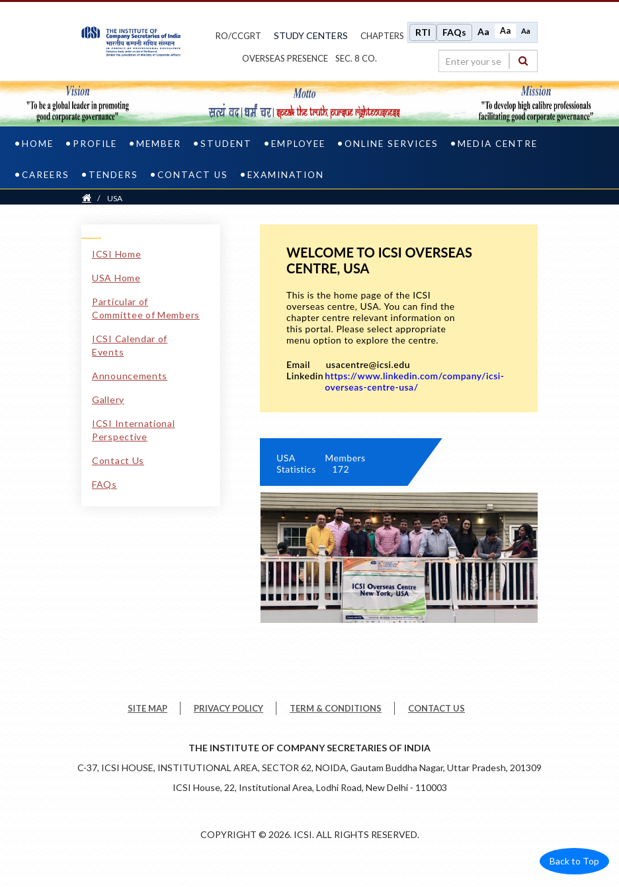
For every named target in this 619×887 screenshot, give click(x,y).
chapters (382, 35)
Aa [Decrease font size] (525, 30)
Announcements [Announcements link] (129, 375)
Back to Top (574, 860)
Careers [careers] (45, 174)
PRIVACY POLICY (228, 708)
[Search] (523, 60)
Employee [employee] (298, 143)
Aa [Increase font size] (483, 31)
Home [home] (38, 143)
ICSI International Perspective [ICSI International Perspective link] (133, 430)
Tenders (113, 174)
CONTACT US (436, 708)
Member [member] (158, 143)
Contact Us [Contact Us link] (118, 460)
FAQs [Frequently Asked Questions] (454, 32)
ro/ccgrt (238, 35)
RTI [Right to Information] (423, 32)
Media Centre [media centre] (498, 143)
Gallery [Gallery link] (108, 399)
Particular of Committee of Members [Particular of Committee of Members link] (146, 308)
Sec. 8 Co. (356, 58)
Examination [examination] (285, 174)
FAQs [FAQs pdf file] (104, 484)
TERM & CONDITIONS (336, 708)
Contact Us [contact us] (192, 174)
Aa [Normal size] (505, 31)
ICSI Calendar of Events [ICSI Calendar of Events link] (129, 345)
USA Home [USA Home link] (116, 277)
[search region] (488, 61)
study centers (311, 35)
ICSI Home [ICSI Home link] (116, 253)
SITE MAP (147, 708)
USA (114, 198)
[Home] (86, 198)
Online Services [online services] (391, 143)
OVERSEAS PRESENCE (285, 58)
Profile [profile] (95, 143)
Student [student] (226, 143)
